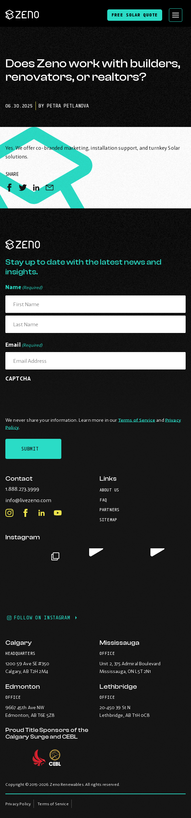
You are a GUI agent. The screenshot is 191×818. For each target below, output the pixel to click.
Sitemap (108, 519)
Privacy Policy (18, 803)
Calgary (18, 642)
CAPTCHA (18, 378)
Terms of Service (136, 420)
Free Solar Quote (135, 14)
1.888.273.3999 (36, 489)
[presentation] (56, 398)
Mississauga (119, 642)
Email (24, 345)
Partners (109, 509)
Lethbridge (118, 686)
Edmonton (22, 686)
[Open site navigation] (175, 15)
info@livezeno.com (42, 500)
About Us (109, 489)
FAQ (103, 499)
